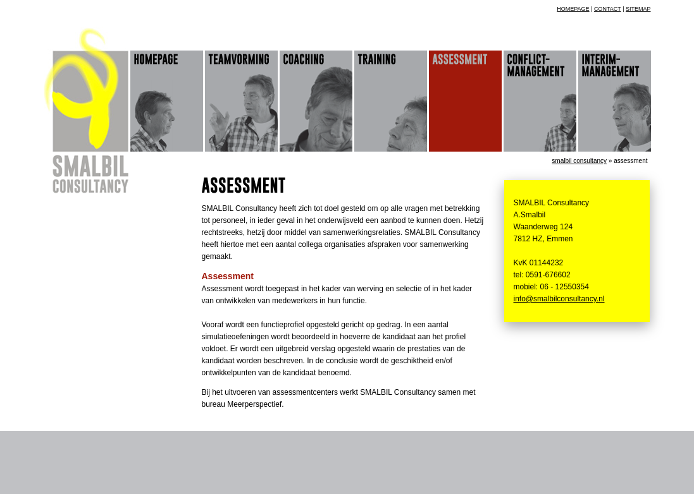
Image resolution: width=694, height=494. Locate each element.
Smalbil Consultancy (579, 160)
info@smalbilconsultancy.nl (559, 298)
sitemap (638, 9)
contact (607, 9)
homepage (573, 9)
